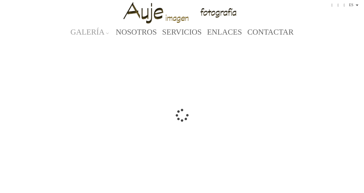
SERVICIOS (182, 32)
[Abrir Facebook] (332, 5)
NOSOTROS (136, 32)
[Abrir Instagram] (338, 5)
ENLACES (224, 32)
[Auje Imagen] (182, 12)
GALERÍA (87, 32)
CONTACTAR (270, 32)
